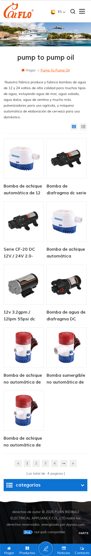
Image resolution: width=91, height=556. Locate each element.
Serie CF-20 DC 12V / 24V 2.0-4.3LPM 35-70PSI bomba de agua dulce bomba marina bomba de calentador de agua (22, 253)
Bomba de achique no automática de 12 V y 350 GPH (23, 379)
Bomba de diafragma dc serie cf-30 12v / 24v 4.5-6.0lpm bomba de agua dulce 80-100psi (66, 190)
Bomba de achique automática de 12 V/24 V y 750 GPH (23, 190)
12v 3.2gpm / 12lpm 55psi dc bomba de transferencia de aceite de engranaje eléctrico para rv (21, 316)
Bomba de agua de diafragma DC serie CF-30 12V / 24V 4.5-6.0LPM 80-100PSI (66, 316)
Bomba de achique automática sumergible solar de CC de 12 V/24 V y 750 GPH (66, 253)
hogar (28, 70)
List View (83, 126)
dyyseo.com (75, 524)
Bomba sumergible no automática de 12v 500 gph (66, 379)
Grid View (74, 126)
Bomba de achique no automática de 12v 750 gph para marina (23, 442)
